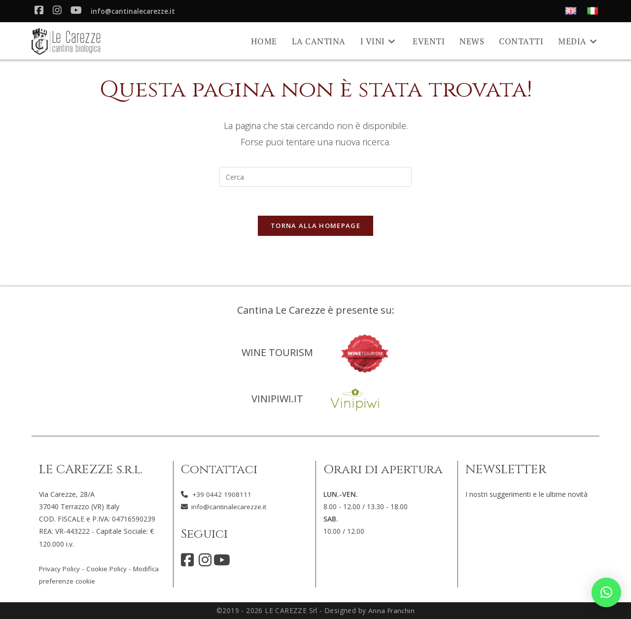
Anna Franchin (391, 610)
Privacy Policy (60, 568)
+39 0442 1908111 (222, 494)
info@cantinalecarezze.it (134, 11)
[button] (606, 592)
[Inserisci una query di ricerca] (315, 177)
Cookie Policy (110, 568)
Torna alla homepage (315, 226)
